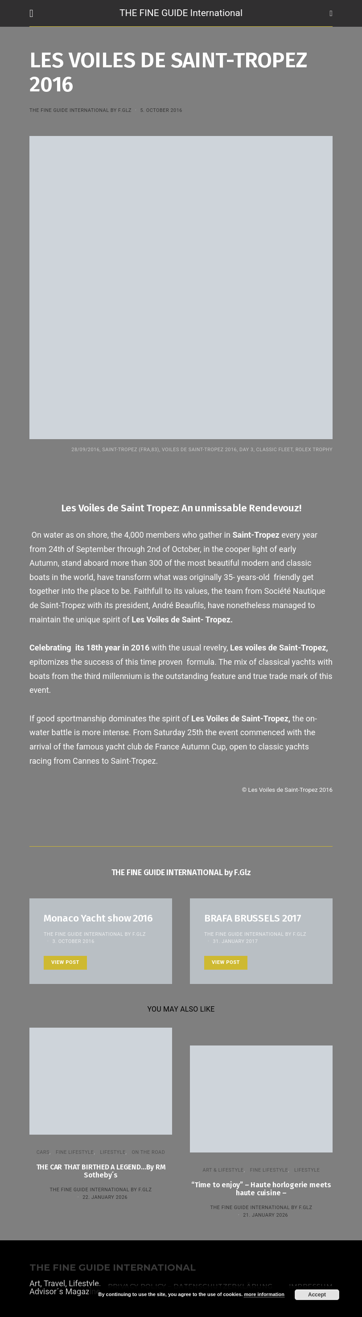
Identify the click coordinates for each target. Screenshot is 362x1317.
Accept (317, 1295)
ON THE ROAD (148, 1152)
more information (264, 1294)
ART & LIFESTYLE (223, 1170)
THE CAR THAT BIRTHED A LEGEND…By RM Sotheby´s (101, 1171)
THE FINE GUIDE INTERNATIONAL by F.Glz (80, 110)
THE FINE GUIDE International (181, 13)
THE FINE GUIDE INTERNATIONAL (112, 1267)
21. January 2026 (265, 1215)
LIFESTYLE (112, 1152)
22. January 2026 (105, 1197)
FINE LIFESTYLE (75, 1152)
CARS (43, 1152)
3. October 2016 (73, 941)
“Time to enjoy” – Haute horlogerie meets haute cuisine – (261, 1189)
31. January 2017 (235, 941)
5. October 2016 (161, 110)
